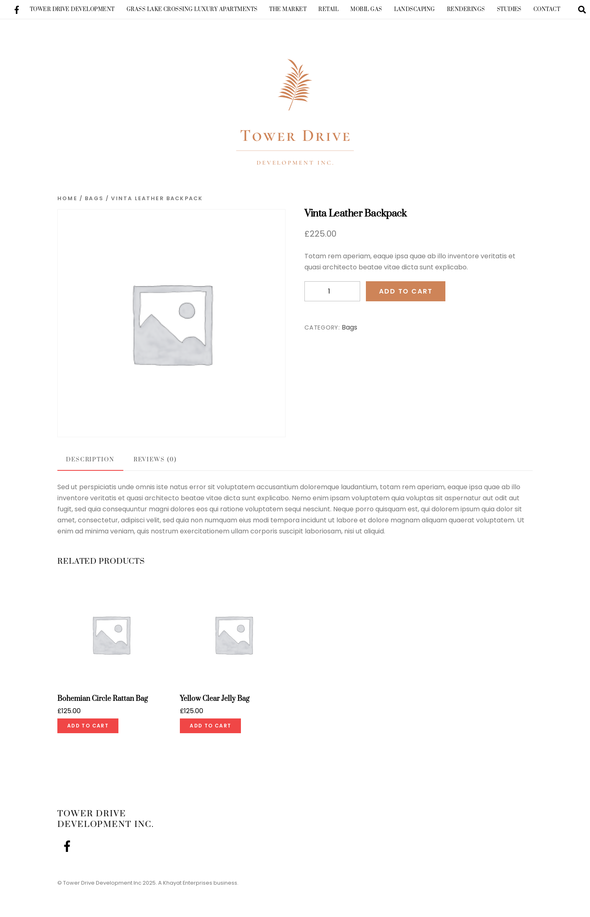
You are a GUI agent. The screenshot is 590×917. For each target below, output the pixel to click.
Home (67, 204)
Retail (328, 9)
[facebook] (17, 9)
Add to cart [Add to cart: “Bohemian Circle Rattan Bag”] (88, 731)
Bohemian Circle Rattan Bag (102, 704)
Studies (509, 9)
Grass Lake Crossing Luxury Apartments (192, 9)
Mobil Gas (366, 9)
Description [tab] (90, 465)
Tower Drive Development (72, 9)
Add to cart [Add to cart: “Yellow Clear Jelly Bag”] (210, 731)
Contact (546, 9)
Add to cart (405, 297)
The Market (287, 9)
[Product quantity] (332, 297)
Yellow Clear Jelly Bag (215, 704)
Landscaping (414, 9)
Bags (94, 204)
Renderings (466, 9)
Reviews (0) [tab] (155, 465)
